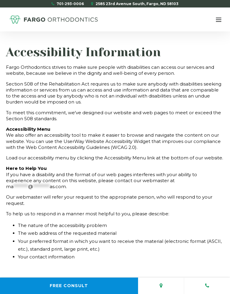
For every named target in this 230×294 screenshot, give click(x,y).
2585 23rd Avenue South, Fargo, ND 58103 (134, 3)
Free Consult (69, 285)
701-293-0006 (68, 3)
